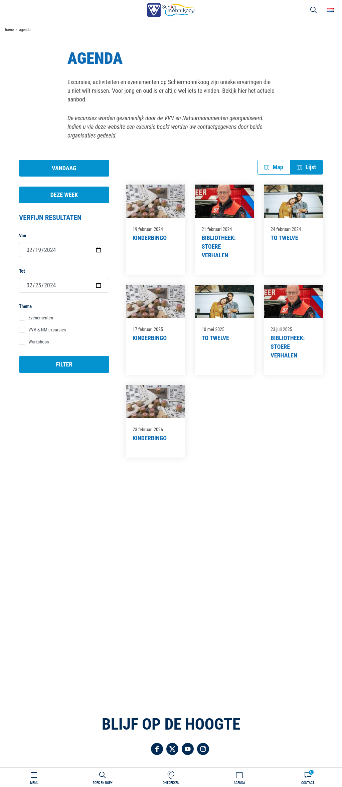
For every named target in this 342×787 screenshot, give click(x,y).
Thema (25, 306)
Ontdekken (171, 783)
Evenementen (40, 318)
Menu (34, 783)
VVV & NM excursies (47, 330)
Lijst (311, 167)
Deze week (64, 194)
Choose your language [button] (330, 10)
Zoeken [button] (313, 10)
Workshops (38, 342)
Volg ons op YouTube (188, 749)
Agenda (239, 783)
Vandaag (64, 168)
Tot (22, 271)
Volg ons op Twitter (172, 749)
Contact (307, 783)
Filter (64, 364)
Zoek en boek (103, 783)
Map (278, 167)
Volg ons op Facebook (157, 749)
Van (22, 235)
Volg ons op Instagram (203, 749)
